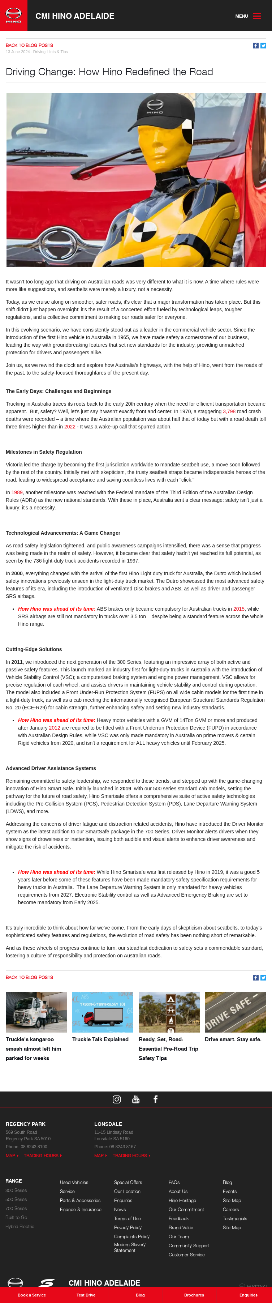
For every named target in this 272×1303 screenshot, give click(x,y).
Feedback (179, 1218)
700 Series (16, 1208)
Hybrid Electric (19, 1226)
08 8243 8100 (34, 1146)
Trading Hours (41, 1155)
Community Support (189, 1245)
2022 (69, 427)
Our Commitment (186, 1209)
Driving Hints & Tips (50, 52)
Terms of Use (127, 1218)
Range (13, 1181)
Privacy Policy (128, 1227)
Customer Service (187, 1254)
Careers (231, 1209)
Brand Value (181, 1227)
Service (67, 1191)
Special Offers (128, 1182)
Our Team (179, 1236)
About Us (178, 1191)
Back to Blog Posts (29, 45)
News (120, 1209)
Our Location (127, 1191)
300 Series (16, 1190)
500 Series (16, 1199)
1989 (17, 492)
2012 (54, 728)
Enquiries (123, 1200)
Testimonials (235, 1218)
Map (10, 1155)
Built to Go (16, 1217)
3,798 (229, 411)
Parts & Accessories (80, 1200)
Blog (227, 1182)
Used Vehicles (74, 1182)
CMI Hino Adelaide (75, 15)
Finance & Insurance (81, 1209)
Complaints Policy (132, 1236)
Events (230, 1191)
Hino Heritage (182, 1200)
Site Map (232, 1200)
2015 (239, 609)
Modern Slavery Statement (130, 1247)
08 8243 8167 (122, 1146)
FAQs (174, 1182)
